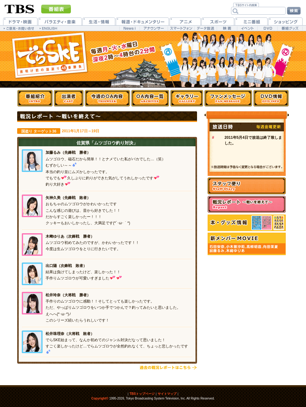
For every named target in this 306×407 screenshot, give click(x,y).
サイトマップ (167, 393)
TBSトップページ (142, 393)
